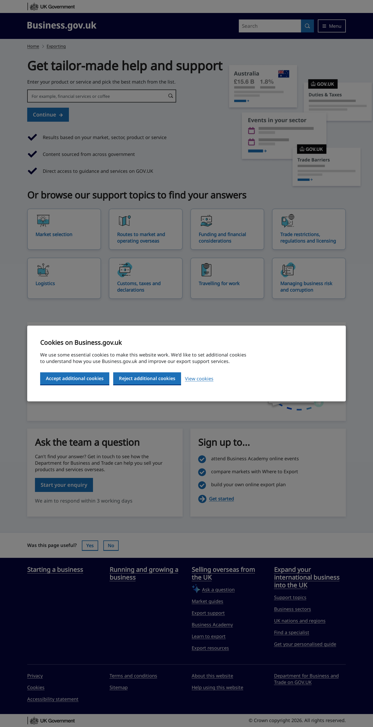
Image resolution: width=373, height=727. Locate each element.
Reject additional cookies (147, 378)
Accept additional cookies (75, 378)
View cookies (199, 378)
